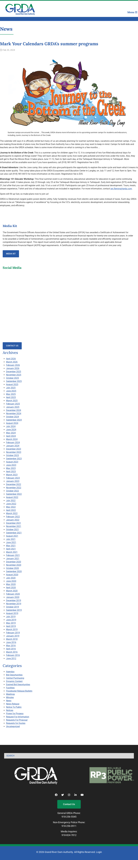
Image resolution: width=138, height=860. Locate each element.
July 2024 (10, 426)
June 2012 (11, 658)
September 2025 (14, 381)
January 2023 (12, 481)
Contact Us (12, 346)
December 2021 (13, 523)
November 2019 (13, 603)
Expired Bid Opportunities (18, 684)
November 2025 (13, 375)
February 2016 (13, 655)
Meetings (10, 694)
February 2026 (13, 365)
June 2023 (11, 465)
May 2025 (11, 394)
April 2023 (11, 471)
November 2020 (13, 565)
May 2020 (11, 584)
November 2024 (13, 413)
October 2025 (12, 378)
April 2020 (11, 587)
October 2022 (12, 491)
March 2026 (12, 362)
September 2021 (14, 532)
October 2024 (12, 416)
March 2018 (12, 639)
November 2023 (13, 452)
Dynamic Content (14, 681)
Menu (132, 12)
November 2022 (13, 487)
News (8, 700)
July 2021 (10, 539)
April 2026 (11, 358)
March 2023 (12, 474)
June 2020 (11, 581)
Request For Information (17, 716)
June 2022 (11, 503)
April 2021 (11, 549)
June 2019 (11, 620)
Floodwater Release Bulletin (19, 691)
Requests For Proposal (16, 720)
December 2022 (13, 484)
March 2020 (12, 590)
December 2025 (13, 371)
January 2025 (12, 407)
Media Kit (11, 254)
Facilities (10, 687)
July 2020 (10, 578)
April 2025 (11, 397)
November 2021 (13, 526)
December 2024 (13, 410)
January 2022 (12, 520)
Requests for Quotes (15, 723)
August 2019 (12, 613)
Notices (9, 710)
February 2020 (13, 594)
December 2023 (13, 449)
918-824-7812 (69, 835)
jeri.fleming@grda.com (121, 188)
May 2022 (11, 507)
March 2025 (12, 400)
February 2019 (13, 632)
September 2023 (14, 458)
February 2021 (13, 555)
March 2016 (12, 652)
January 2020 (12, 597)
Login (99, 852)
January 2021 (12, 558)
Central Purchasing (15, 678)
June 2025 (11, 391)
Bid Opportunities (14, 675)
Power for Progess (14, 713)
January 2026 (12, 368)
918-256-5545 (69, 816)
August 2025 (12, 384)
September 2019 (14, 610)
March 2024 (12, 439)
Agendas (10, 671)
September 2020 (14, 571)
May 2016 (11, 645)
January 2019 (12, 636)
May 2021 (11, 545)
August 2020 (12, 574)
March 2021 (12, 552)
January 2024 (12, 445)
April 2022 (11, 510)
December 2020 (13, 561)
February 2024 (13, 442)
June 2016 (11, 642)
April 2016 (11, 649)
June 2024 (11, 429)
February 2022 (13, 516)
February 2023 (13, 478)
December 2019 (13, 600)
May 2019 (11, 623)
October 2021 (12, 529)
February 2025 (13, 404)
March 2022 (12, 513)
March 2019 (12, 629)
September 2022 (14, 494)
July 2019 (10, 616)
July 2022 (10, 500)
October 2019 (12, 607)
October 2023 (12, 455)
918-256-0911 (69, 826)
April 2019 (11, 626)
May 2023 (11, 468)
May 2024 (11, 433)
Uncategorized (13, 726)
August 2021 (12, 536)
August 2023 (12, 462)
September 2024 (14, 420)
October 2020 (12, 568)
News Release (12, 704)
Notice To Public (14, 707)
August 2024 (12, 423)
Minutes (10, 697)
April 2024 (11, 436)
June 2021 (11, 542)
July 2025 (10, 387)
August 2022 (12, 497)
